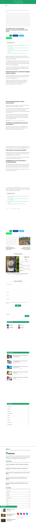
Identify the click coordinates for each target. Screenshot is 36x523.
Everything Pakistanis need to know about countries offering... (20, 361)
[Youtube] (23, 328)
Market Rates (20, 1)
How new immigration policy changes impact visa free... (20, 378)
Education (18, 411)
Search (8, 314)
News (18, 417)
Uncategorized (18, 424)
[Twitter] (23, 325)
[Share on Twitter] (21, 36)
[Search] (29, 5)
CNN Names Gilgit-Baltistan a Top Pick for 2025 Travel (16, 203)
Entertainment (18, 413)
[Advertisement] (18, 93)
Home (7, 10)
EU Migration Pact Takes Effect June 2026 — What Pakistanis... (17, 468)
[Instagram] (16, 2)
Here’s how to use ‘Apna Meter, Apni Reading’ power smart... (18, 273)
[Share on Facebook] (15, 36)
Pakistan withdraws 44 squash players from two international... (20, 356)
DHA (10, 208)
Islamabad (13, 208)
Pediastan (15, 1)
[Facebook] (13, 2)
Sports (18, 420)
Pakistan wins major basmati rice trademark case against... (20, 372)
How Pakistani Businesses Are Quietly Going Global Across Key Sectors (17, 484)
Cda (7, 208)
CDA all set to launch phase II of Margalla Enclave (17, 120)
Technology (18, 422)
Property (18, 208)
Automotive (18, 406)
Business (18, 408)
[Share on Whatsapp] (9, 38)
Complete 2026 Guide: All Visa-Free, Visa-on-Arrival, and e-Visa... (20, 367)
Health (18, 415)
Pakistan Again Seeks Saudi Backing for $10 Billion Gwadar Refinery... (16, 478)
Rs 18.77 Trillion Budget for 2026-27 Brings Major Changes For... (17, 464)
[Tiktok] (20, 2)
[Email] (22, 2)
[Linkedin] (19, 2)
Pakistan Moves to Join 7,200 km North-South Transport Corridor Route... (18, 473)
